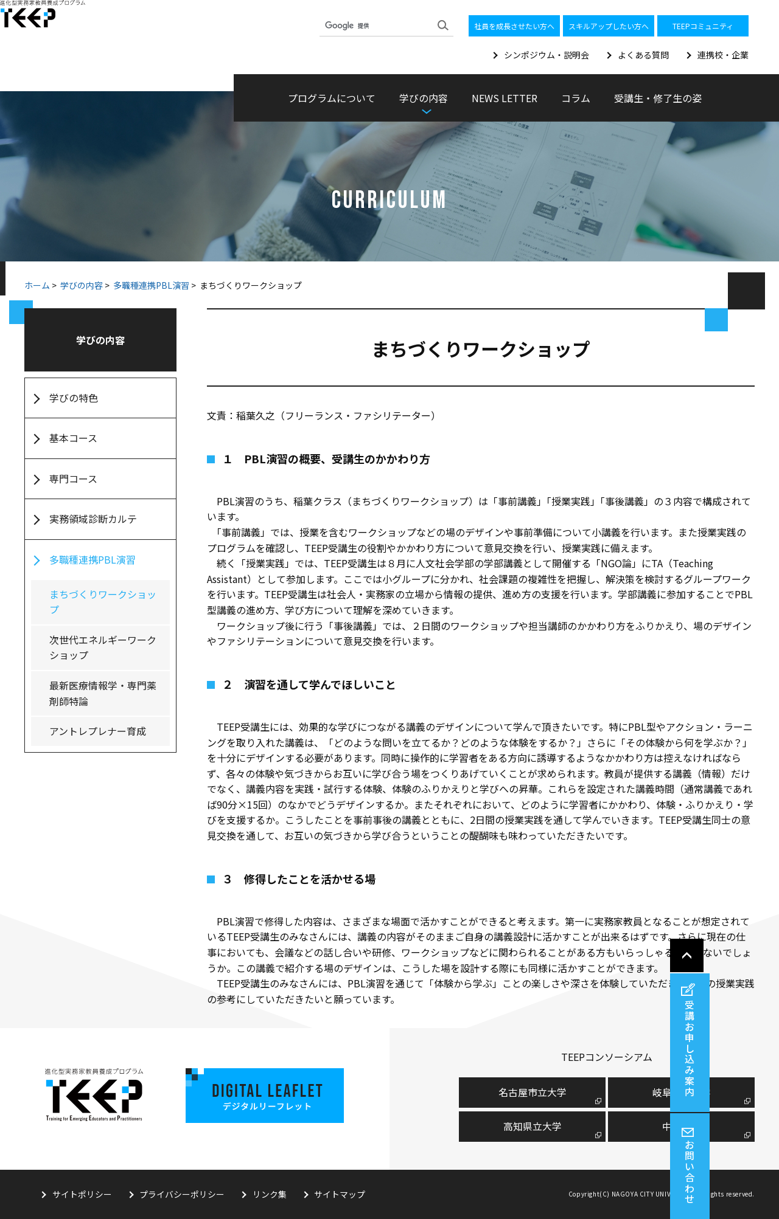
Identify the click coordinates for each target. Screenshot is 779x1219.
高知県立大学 (532, 1126)
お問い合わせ (762, 1171)
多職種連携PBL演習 (151, 285)
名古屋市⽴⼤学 (532, 1092)
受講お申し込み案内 (762, 1046)
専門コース (73, 478)
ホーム (37, 285)
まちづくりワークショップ (102, 602)
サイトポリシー (82, 1194)
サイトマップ (340, 1194)
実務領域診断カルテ (93, 518)
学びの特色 (73, 397)
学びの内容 (81, 285)
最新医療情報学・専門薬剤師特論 (102, 693)
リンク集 (270, 1194)
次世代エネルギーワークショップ (102, 647)
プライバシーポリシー (182, 1194)
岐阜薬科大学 (681, 1092)
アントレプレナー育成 (97, 730)
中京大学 (681, 1126)
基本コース (73, 437)
